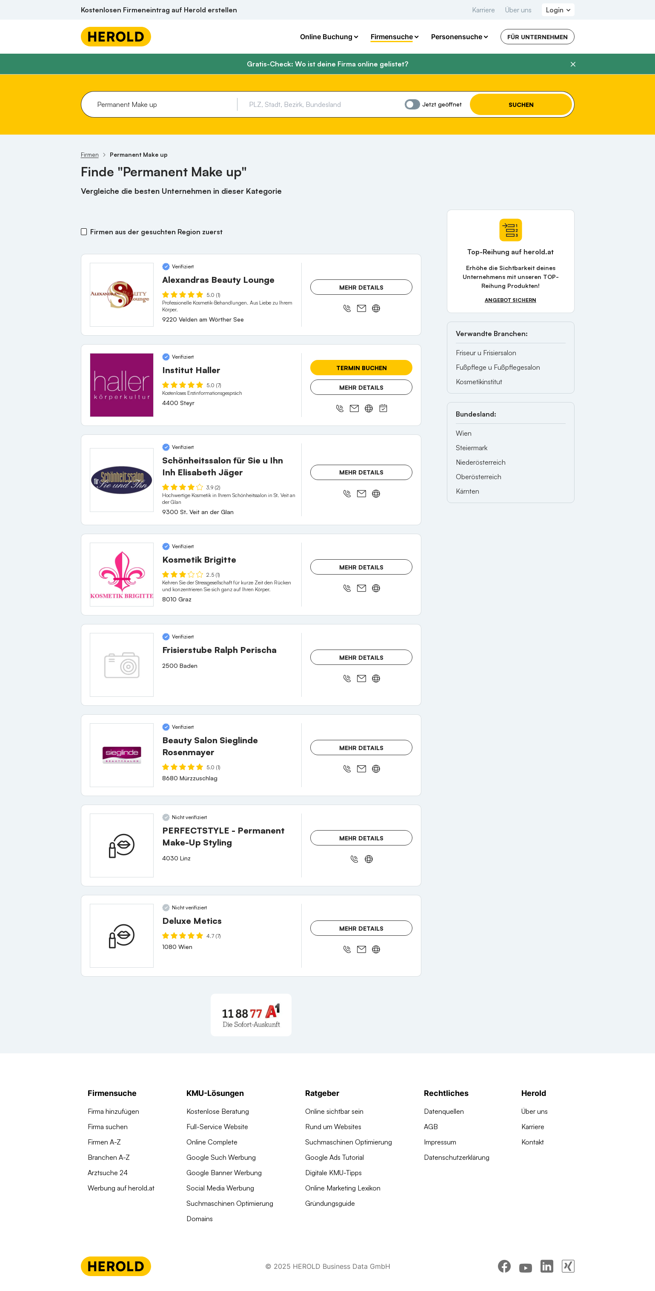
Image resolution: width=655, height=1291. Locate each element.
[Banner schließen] (573, 64)
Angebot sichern (510, 300)
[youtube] (525, 1267)
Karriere (483, 10)
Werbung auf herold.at (121, 1188)
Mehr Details (361, 287)
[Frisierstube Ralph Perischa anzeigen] (122, 665)
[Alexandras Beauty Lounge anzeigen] (122, 295)
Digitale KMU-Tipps (333, 1172)
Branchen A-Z (109, 1157)
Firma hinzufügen (113, 1111)
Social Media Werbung (220, 1188)
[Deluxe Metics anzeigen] (122, 936)
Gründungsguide (330, 1203)
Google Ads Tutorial (334, 1157)
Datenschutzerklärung (456, 1157)
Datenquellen (444, 1111)
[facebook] (504, 1267)
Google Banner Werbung (224, 1172)
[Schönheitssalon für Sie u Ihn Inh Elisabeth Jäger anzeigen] (122, 480)
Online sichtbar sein (334, 1111)
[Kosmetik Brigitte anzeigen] (122, 575)
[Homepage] (116, 36)
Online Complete (211, 1142)
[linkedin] (547, 1267)
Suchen (520, 104)
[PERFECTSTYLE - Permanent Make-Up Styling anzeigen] (122, 845)
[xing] (568, 1267)
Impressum (440, 1142)
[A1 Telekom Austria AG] (251, 1015)
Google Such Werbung (221, 1157)
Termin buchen (361, 367)
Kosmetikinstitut (479, 381)
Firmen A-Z (104, 1142)
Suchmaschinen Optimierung (229, 1203)
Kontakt (532, 1142)
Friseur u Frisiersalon (486, 352)
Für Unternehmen (537, 36)
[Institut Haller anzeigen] (122, 385)
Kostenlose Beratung (217, 1111)
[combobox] (164, 104)
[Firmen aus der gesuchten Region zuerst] (84, 231)
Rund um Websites (333, 1126)
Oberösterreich (478, 476)
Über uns (518, 10)
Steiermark (471, 447)
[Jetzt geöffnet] (412, 104)
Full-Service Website (217, 1126)
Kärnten (467, 491)
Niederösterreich (481, 462)
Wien (464, 433)
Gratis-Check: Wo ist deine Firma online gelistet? (327, 64)
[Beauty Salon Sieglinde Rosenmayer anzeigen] (122, 755)
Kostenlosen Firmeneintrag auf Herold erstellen (159, 10)
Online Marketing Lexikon (342, 1188)
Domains (199, 1218)
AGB (431, 1126)
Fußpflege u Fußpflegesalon (498, 367)
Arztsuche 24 (108, 1172)
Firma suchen (108, 1126)
